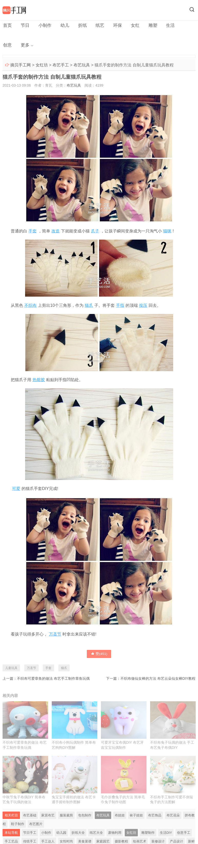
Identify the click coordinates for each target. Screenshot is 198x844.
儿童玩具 (11, 669)
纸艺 (96, 25)
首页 (7, 25)
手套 (32, 232)
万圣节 (55, 635)
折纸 (79, 25)
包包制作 (84, 818)
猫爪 (89, 306)
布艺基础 (29, 818)
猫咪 (167, 232)
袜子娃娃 (136, 818)
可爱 (16, 490)
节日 (24, 25)
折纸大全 (78, 835)
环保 (113, 25)
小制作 (43, 25)
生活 (164, 25)
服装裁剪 (66, 818)
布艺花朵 (173, 818)
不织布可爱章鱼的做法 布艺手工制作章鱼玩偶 (53, 679)
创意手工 (183, 835)
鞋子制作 (17, 827)
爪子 (95, 232)
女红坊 (42, 66)
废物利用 (114, 835)
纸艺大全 (96, 835)
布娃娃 (120, 818)
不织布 (30, 306)
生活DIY (166, 835)
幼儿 (62, 25)
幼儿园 (61, 835)
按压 (143, 306)
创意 (180, 25)
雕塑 (147, 25)
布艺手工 (61, 66)
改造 (55, 232)
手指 (120, 306)
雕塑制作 (148, 835)
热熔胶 (39, 381)
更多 (7, 46)
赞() (99, 655)
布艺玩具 (82, 66)
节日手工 (29, 835)
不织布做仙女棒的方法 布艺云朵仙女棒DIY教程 (157, 679)
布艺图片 (36, 827)
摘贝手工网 (20, 66)
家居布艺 (48, 818)
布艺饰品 (154, 818)
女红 (130, 25)
